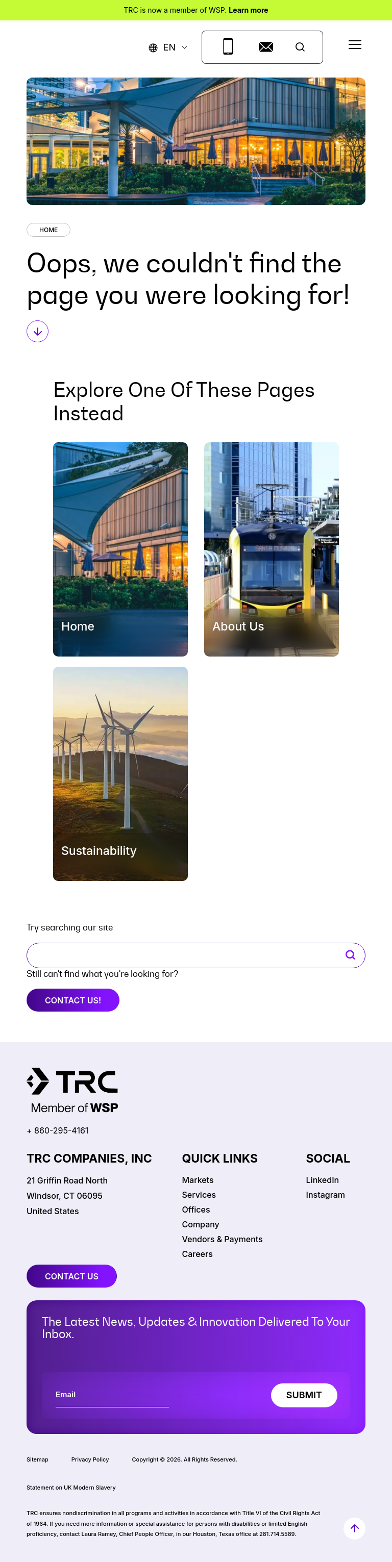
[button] (162, 47)
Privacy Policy (90, 1459)
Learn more (248, 10)
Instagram (326, 1195)
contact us (72, 1276)
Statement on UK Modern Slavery (71, 1487)
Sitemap (37, 1459)
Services (199, 1195)
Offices (196, 1209)
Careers (197, 1254)
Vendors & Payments (222, 1239)
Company (200, 1224)
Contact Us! (73, 1000)
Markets (198, 1180)
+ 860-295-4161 (57, 1130)
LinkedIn (322, 1180)
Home (48, 230)
